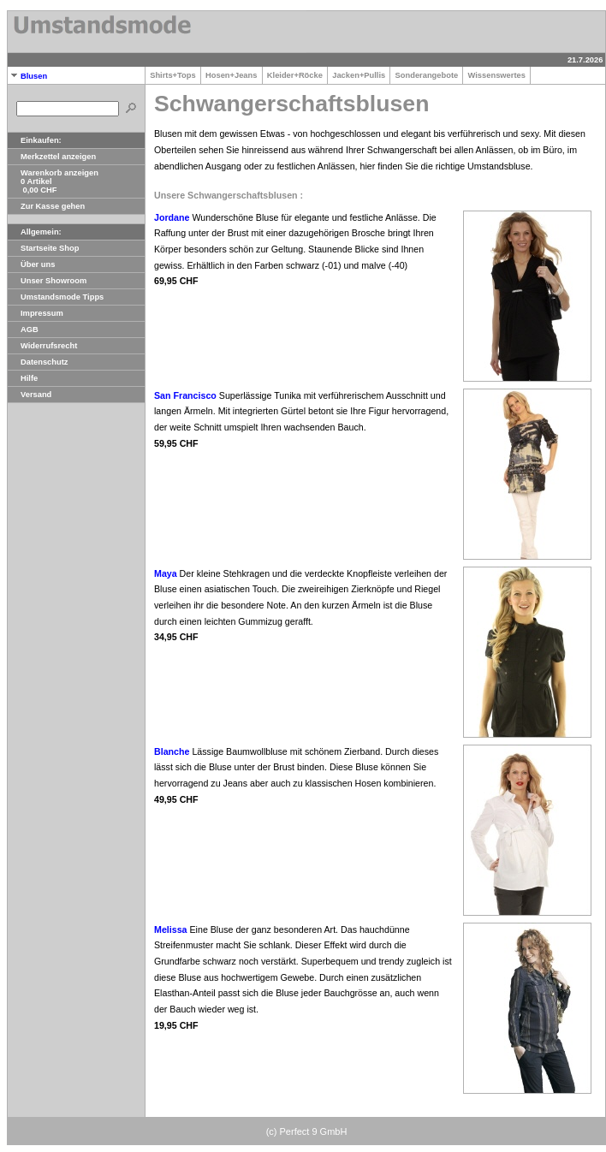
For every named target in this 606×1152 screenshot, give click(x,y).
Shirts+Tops (173, 75)
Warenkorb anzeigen (53, 173)
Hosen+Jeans (231, 75)
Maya (165, 573)
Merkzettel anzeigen (52, 156)
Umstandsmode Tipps (56, 297)
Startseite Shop (43, 248)
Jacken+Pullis (358, 75)
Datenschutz (38, 362)
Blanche (171, 751)
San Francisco (185, 395)
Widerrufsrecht (42, 345)
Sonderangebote (426, 75)
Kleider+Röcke (295, 75)
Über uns (31, 264)
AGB (23, 329)
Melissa (170, 929)
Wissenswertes (496, 75)
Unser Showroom (47, 280)
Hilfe (23, 378)
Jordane (171, 217)
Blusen (27, 76)
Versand (29, 394)
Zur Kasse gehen (46, 206)
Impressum (35, 313)
